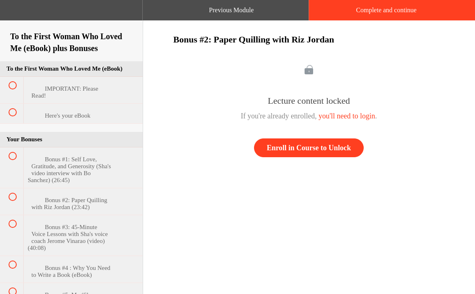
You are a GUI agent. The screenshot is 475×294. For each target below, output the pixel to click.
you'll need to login (346, 116)
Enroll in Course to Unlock (309, 148)
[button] (14, 14)
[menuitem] (71, 18)
